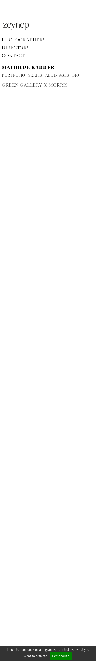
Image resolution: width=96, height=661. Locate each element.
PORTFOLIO (13, 76)
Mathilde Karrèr (28, 67)
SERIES (35, 76)
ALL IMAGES (57, 76)
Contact (13, 56)
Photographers (24, 40)
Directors (16, 48)
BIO (75, 76)
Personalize (60, 656)
